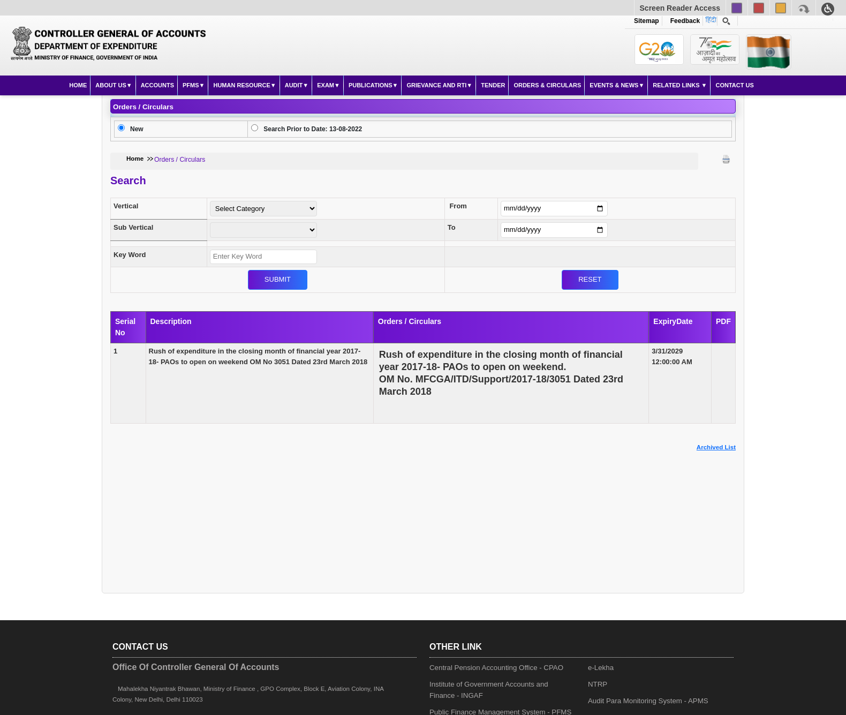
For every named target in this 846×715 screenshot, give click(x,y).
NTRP (597, 684)
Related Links (677, 85)
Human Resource (241, 85)
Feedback (683, 21)
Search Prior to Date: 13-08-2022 (312, 129)
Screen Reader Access (680, 8)
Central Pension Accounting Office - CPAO (496, 668)
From (458, 206)
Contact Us (734, 85)
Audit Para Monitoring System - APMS (648, 701)
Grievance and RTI (436, 85)
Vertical (126, 206)
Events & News (614, 85)
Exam (325, 85)
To (452, 227)
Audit (294, 85)
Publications (370, 85)
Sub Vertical (133, 227)
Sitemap (646, 21)
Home (78, 85)
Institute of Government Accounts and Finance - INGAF (488, 689)
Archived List (716, 447)
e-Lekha (601, 668)
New (136, 129)
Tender (493, 85)
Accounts (157, 85)
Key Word (130, 255)
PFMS (191, 85)
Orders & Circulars (547, 85)
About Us (110, 85)
